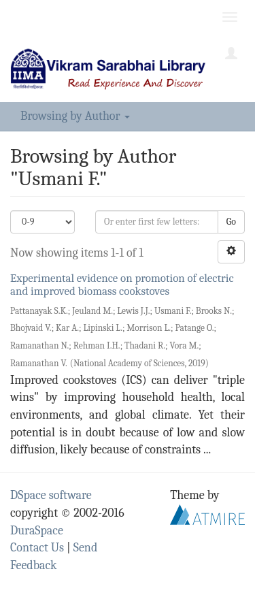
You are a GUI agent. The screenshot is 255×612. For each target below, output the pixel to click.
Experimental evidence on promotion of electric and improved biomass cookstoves (122, 284)
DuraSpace (36, 531)
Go (231, 221)
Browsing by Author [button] (75, 116)
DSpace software (51, 495)
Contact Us (37, 548)
